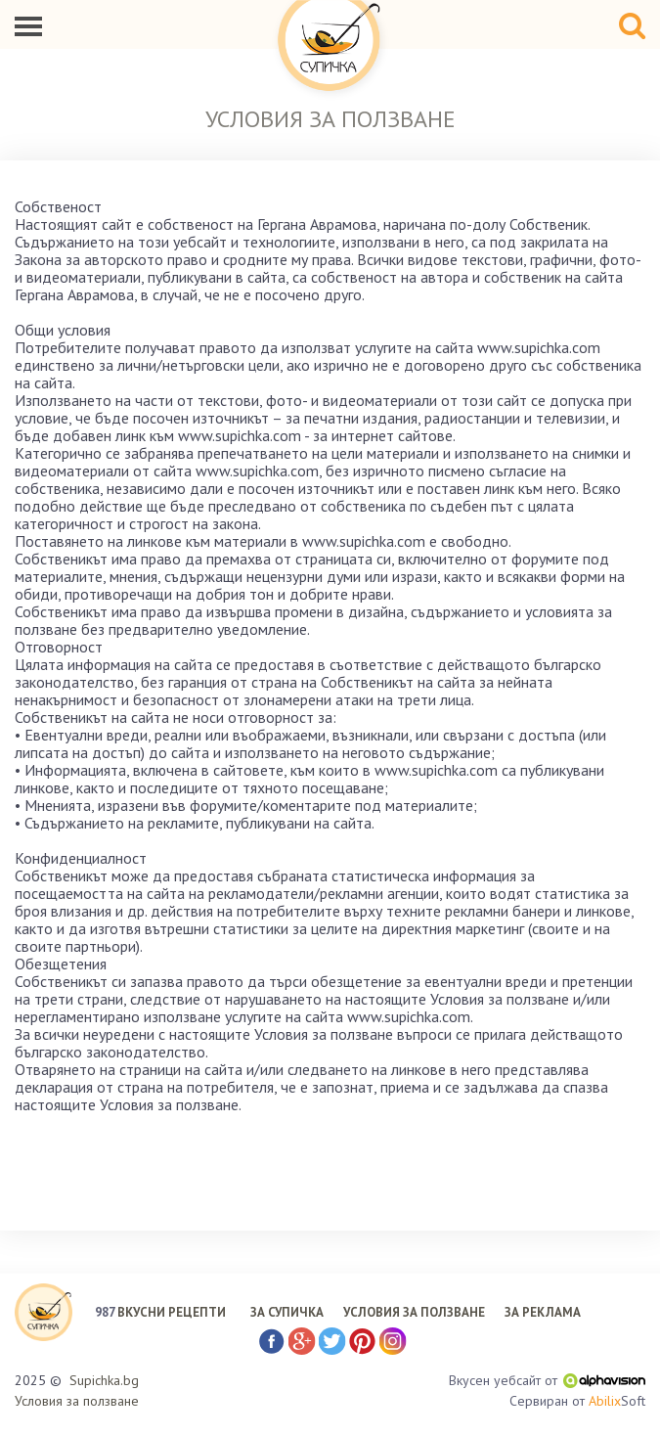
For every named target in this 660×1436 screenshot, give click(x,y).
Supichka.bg (104, 1380)
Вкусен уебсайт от (547, 1380)
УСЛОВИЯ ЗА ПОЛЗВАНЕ (414, 1312)
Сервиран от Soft (577, 1401)
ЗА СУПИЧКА (287, 1312)
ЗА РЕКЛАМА (543, 1312)
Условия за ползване (77, 1401)
